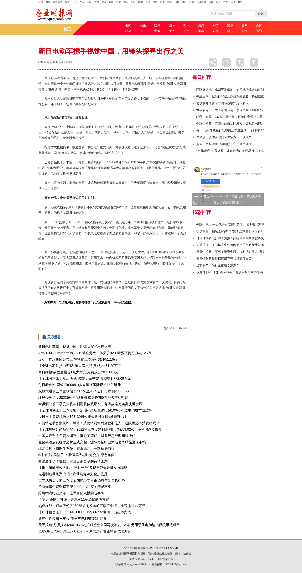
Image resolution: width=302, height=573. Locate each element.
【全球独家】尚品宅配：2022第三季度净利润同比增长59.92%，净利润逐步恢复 (100, 429)
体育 (211, 2)
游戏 (157, 31)
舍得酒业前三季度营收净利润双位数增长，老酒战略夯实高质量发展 (90, 404)
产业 (82, 2)
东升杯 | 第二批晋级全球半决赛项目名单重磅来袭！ (231, 272)
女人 (172, 31)
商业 (169, 2)
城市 (162, 2)
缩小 (254, 62)
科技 (215, 25)
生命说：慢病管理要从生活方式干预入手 (224, 137)
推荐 (201, 31)
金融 (89, 2)
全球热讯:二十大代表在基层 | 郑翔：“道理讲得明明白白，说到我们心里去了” (248, 224)
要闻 (128, 25)
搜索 (260, 13)
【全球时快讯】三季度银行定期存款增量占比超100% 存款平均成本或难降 (95, 410)
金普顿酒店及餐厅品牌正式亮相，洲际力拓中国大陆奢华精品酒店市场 (92, 442)
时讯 (186, 25)
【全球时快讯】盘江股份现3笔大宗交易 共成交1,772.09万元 (84, 378)
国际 (172, 25)
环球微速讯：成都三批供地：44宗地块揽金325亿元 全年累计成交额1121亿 (246, 89)
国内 (157, 25)
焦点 (201, 25)
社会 (128, 31)
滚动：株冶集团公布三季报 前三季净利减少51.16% (77, 359)
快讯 (147, 2)
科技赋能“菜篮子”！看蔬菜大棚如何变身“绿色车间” (77, 455)
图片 (245, 25)
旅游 (233, 2)
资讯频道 (57, 2)
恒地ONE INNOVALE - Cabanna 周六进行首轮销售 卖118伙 (84, 531)
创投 (74, 2)
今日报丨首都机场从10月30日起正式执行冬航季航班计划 (82, 417)
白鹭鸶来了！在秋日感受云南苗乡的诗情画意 (73, 461)
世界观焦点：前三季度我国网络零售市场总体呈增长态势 (81, 480)
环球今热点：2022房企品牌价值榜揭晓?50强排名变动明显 (83, 398)
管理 (96, 2)
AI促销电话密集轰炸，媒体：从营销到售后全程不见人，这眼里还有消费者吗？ (98, 423)
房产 (155, 2)
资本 (104, 2)
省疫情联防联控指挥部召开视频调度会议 (224, 258)
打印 (226, 62)
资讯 (259, 31)
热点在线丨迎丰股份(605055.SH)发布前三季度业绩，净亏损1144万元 (91, 506)
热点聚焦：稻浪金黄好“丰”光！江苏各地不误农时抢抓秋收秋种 (239, 231)
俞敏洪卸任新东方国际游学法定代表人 (222, 103)
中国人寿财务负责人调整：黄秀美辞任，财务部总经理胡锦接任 (86, 436)
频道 (240, 2)
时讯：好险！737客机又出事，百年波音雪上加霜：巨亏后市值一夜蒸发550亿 (248, 116)
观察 (111, 2)
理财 (184, 2)
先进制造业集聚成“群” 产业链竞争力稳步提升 (72, 474)
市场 (177, 2)
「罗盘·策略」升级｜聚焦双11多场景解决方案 (73, 499)
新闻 (259, 25)
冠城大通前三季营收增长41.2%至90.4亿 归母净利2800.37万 (84, 391)
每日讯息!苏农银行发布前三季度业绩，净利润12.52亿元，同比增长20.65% (246, 130)
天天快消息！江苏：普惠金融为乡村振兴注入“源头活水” (234, 251)
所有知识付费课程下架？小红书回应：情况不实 (74, 487)
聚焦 (230, 25)
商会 (125, 2)
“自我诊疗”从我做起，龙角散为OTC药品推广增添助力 (233, 150)
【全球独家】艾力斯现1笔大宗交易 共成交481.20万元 (79, 366)
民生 (143, 25)
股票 (191, 2)
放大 (240, 62)
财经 (48, 2)
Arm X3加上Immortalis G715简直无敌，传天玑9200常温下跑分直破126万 (94, 353)
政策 (67, 2)
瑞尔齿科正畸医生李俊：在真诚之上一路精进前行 (76, 448)
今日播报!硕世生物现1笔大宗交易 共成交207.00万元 (78, 372)
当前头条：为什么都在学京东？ (217, 265)
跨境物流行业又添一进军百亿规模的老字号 (71, 493)
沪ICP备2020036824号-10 (163, 548)
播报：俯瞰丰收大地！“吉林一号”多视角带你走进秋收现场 (82, 468)
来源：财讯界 (65, 62)
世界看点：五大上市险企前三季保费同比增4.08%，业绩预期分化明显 (243, 110)
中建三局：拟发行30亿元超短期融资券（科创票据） (231, 96)
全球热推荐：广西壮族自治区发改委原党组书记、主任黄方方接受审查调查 (247, 123)
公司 (133, 2)
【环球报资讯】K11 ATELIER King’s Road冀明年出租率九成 (84, 512)
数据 (140, 2)
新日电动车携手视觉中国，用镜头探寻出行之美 (74, 347)
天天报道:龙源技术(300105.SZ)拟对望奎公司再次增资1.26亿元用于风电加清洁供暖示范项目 (109, 525)
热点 (218, 2)
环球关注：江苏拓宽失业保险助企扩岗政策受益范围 (231, 245)
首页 (40, 2)
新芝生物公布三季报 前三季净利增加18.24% (72, 519)
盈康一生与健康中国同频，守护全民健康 (224, 144)
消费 (118, 2)
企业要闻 (201, 2)
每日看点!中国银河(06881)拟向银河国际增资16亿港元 (79, 385)
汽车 (225, 2)
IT (141, 31)
